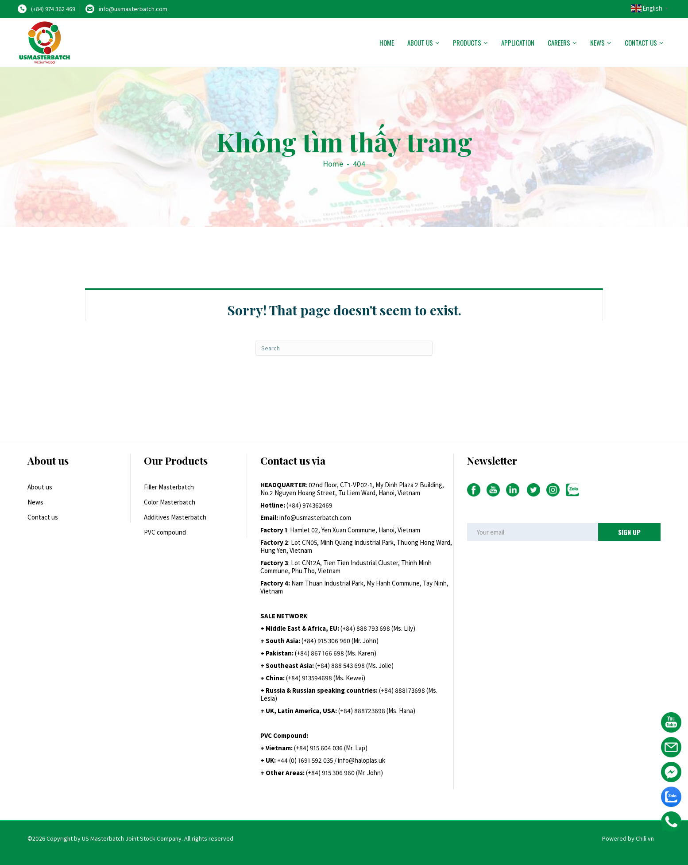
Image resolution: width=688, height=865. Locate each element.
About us (420, 42)
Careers (559, 42)
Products (467, 42)
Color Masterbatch (169, 502)
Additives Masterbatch (175, 517)
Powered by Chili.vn (628, 838)
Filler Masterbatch (169, 487)
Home (386, 42)
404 (359, 164)
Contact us (641, 42)
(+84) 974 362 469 (53, 9)
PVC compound (165, 532)
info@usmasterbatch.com (133, 9)
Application (517, 42)
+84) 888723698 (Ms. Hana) (377, 710)
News (597, 42)
